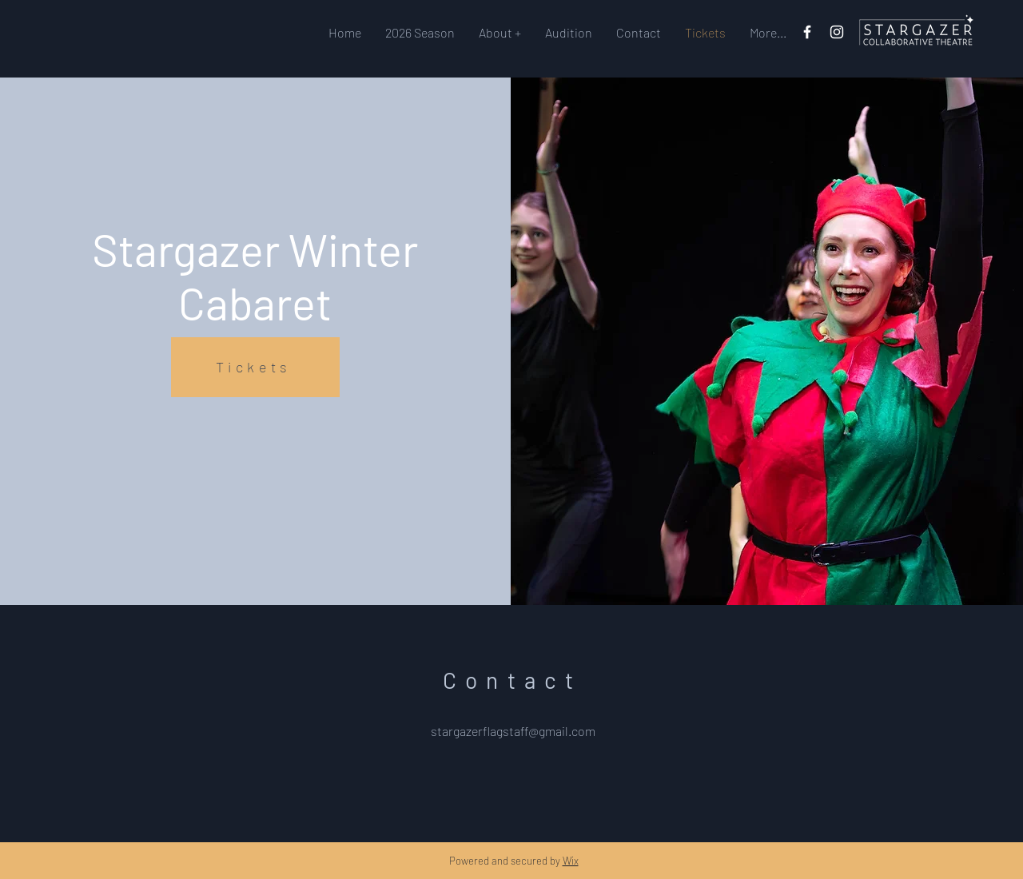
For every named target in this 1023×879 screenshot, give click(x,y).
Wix (571, 860)
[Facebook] (807, 32)
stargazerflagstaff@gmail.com (513, 730)
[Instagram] (837, 32)
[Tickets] (255, 367)
